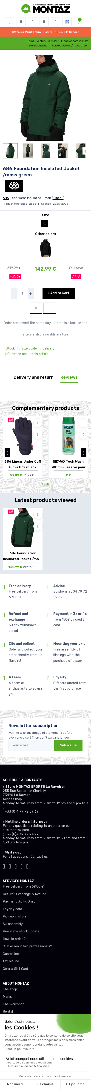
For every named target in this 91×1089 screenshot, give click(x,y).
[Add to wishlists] (38, 422)
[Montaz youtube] (21, 866)
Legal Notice (61, 1070)
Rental (8, 1012)
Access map (12, 799)
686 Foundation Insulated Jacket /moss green (23, 559)
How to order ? (14, 939)
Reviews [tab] (69, 377)
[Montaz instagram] (10, 866)
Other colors (45, 234)
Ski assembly (13, 924)
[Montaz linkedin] (27, 866)
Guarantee (11, 954)
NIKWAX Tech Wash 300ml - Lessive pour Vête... (68, 467)
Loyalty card (12, 909)
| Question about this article (25, 354)
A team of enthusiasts (20, 1027)
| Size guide (27, 348)
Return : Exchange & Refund (24, 894)
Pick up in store (14, 916)
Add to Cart (58, 293)
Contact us (39, 857)
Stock (10, 348)
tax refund (11, 961)
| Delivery (46, 348)
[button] (21, 21)
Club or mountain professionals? (27, 946)
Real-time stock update (21, 931)
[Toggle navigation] (9, 21)
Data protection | (41, 1070)
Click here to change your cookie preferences (37, 1041)
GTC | (25, 1070)
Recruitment (12, 1034)
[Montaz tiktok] (4, 866)
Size (45, 215)
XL (44, 223)
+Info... (58, 198)
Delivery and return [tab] (34, 377)
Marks (7, 997)
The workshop (13, 1004)
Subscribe (68, 745)
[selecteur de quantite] (22, 293)
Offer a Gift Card (15, 969)
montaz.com (19, 830)
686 (6, 198)
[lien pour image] (45, 98)
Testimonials (13, 1019)
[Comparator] (55, 21)
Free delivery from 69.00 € (23, 886)
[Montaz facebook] (15, 866)
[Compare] (38, 434)
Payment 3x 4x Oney (19, 901)
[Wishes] (44, 21)
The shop (10, 989)
